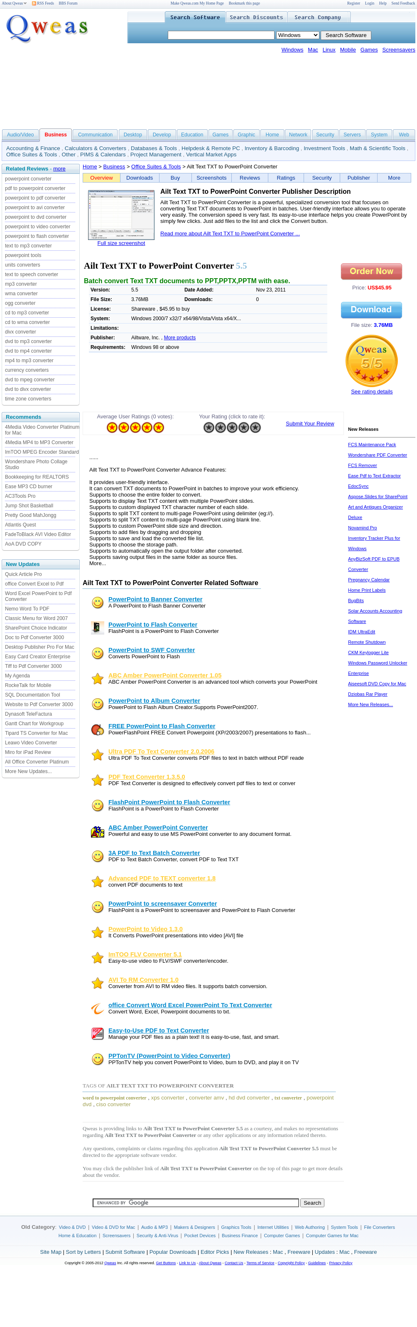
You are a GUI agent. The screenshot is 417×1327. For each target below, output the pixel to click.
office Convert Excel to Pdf (34, 584)
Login (369, 3)
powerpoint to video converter (37, 227)
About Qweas (14, 3)
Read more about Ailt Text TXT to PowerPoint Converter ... (230, 233)
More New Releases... (370, 704)
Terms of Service (260, 1263)
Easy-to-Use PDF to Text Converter (158, 1030)
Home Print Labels (367, 590)
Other (69, 154)
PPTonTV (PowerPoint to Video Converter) (169, 1056)
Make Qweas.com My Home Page (197, 3)
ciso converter (113, 1104)
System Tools (344, 1227)
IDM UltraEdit (361, 631)
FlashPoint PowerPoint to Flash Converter (169, 802)
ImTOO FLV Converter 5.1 (145, 954)
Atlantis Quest (20, 525)
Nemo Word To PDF (27, 609)
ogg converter (20, 303)
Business (114, 166)
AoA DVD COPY (23, 544)
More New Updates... (28, 771)
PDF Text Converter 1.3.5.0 (146, 776)
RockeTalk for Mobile (28, 685)
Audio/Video (20, 135)
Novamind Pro (362, 527)
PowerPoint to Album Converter (154, 700)
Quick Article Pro (23, 574)
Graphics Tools (236, 1227)
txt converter (288, 1098)
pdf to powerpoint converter (35, 188)
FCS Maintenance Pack (372, 444)
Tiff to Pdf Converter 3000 (33, 666)
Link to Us (187, 1263)
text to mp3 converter (28, 246)
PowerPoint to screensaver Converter (162, 903)
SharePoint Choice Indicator (36, 628)
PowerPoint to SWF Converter (151, 650)
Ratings (286, 178)
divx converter (20, 332)
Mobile (348, 50)
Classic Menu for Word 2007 (36, 618)
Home (272, 135)
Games (369, 50)
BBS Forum (68, 3)
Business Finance (240, 1235)
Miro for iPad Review (28, 752)
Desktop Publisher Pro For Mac (39, 647)
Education (192, 135)
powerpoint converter (28, 179)
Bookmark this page (244, 3)
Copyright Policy (291, 1263)
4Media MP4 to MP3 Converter (39, 442)
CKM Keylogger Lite (368, 652)
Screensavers (399, 50)
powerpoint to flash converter (37, 236)
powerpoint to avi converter (35, 207)
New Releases (250, 1252)
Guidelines (317, 1263)
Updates (325, 1252)
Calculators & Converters (95, 148)
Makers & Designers (194, 1227)
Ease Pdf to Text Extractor (374, 475)
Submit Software (125, 1252)
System (379, 135)
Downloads (139, 178)
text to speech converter (31, 274)
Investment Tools (324, 148)
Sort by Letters (83, 1252)
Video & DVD (72, 1227)
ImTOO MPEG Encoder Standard (42, 452)
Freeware (298, 1252)
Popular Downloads (173, 1252)
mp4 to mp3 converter (29, 360)
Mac (313, 50)
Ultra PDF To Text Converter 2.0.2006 (161, 751)
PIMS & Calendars (103, 154)
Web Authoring (310, 1227)
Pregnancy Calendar (369, 579)
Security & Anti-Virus (157, 1235)
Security (325, 135)
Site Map (50, 1252)
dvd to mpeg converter (29, 380)
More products (180, 338)
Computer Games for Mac (332, 1235)
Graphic (246, 135)
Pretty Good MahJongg (30, 515)
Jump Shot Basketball (29, 506)
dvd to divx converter (28, 389)
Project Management (156, 154)
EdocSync (358, 486)
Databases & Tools (154, 148)
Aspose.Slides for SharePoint (377, 496)
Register (353, 3)
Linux (329, 50)
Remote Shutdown (367, 642)
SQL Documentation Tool (32, 695)
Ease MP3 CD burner (28, 486)
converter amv (206, 1098)
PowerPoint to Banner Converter (155, 599)
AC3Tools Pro (20, 496)
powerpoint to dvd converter (35, 217)
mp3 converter (21, 284)
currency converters (27, 370)
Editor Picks (215, 1252)
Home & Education (78, 1235)
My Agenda (17, 676)
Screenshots (211, 178)
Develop (162, 135)
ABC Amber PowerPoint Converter (158, 827)
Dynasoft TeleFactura (28, 714)
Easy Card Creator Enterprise (37, 657)
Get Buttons (166, 1263)
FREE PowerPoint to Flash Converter (161, 726)
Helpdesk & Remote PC (211, 148)
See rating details (371, 391)
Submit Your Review (310, 423)
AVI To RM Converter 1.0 (143, 979)
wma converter (21, 294)
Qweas (110, 1263)
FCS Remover (362, 465)
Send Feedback (403, 3)
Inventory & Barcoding (272, 148)
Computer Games (282, 1235)
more (59, 169)
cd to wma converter (27, 322)
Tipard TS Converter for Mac (36, 733)
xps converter (167, 1098)
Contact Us (234, 1263)
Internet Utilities (273, 1227)
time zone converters (28, 399)
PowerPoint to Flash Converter (152, 624)
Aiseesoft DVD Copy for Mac (377, 683)
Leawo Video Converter (31, 743)
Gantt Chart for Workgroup (34, 724)
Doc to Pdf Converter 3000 (34, 637)
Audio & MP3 (154, 1227)
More (394, 178)
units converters (22, 265)
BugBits (356, 600)
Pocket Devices (200, 1235)
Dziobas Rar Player (368, 694)
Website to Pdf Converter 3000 (39, 704)
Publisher (359, 178)
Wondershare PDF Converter (377, 454)
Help (383, 3)
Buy (175, 178)
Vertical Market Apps (211, 154)
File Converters (379, 1227)
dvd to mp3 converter (28, 341)
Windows (293, 50)
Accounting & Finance (33, 148)
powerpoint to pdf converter (35, 198)
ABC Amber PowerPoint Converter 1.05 (164, 675)
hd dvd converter (249, 1098)
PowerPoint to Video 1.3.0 (145, 929)
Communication (95, 135)
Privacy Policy (340, 1263)
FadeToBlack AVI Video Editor (38, 534)
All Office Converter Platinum (37, 762)
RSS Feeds (43, 3)
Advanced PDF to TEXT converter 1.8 (162, 878)
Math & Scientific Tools (377, 148)
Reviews (250, 178)
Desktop (133, 135)
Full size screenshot (121, 243)
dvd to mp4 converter (28, 351)
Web (404, 135)
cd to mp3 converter (27, 313)
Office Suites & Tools (31, 154)
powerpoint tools (23, 255)
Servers (352, 135)
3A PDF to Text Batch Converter (154, 853)
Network (298, 135)
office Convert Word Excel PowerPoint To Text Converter (190, 1005)
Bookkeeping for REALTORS (37, 477)
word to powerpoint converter (115, 1098)
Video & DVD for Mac (113, 1227)
